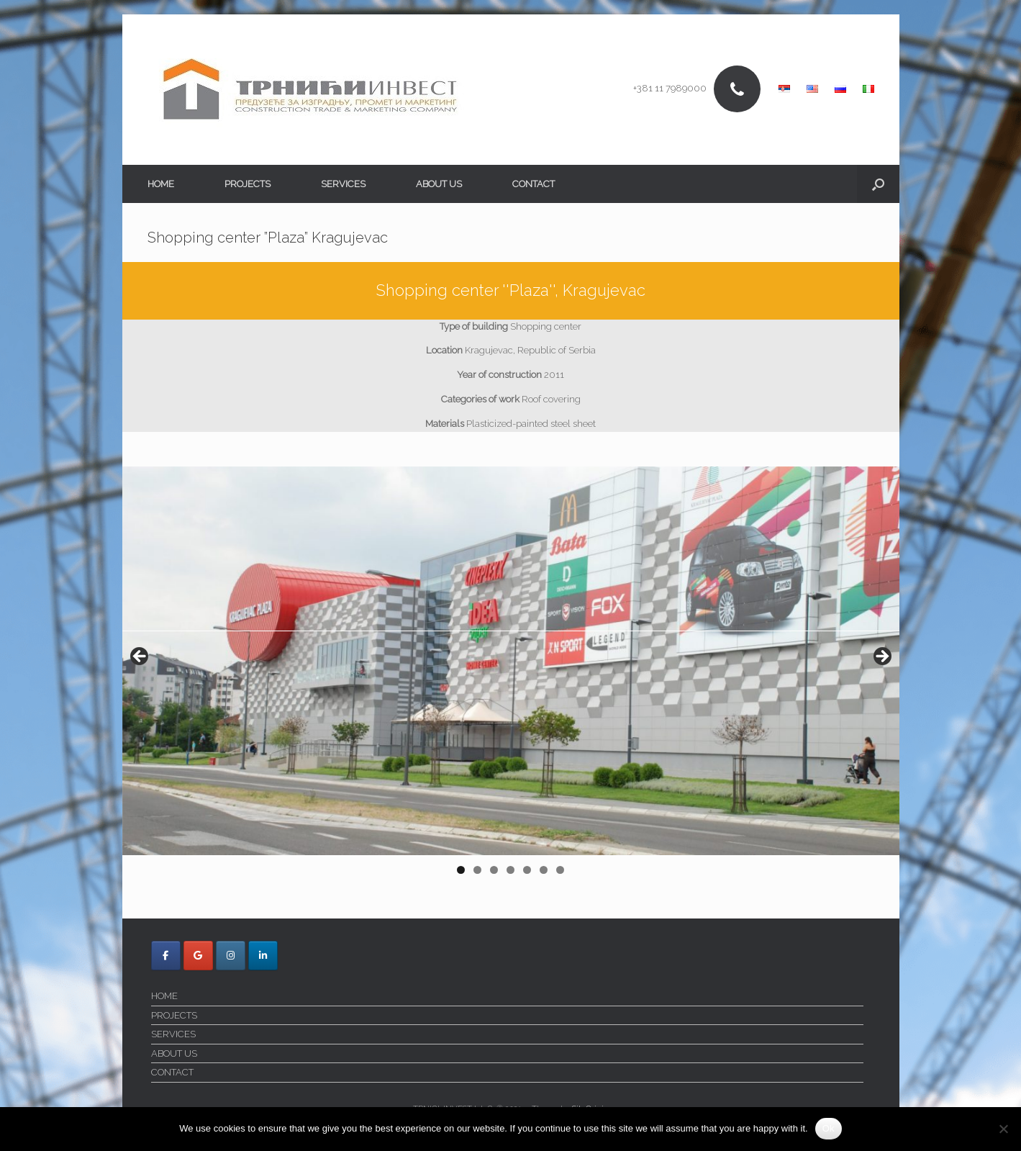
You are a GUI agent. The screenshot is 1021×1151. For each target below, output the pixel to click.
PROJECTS (247, 184)
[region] (510, 675)
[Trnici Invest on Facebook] (166, 955)
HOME (161, 184)
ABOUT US (439, 184)
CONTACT (533, 184)
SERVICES (343, 184)
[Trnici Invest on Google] (198, 955)
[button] (878, 184)
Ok (828, 1128)
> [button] (881, 657)
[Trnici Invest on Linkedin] (263, 955)
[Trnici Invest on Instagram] (230, 955)
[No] (1003, 1128)
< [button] (140, 657)
